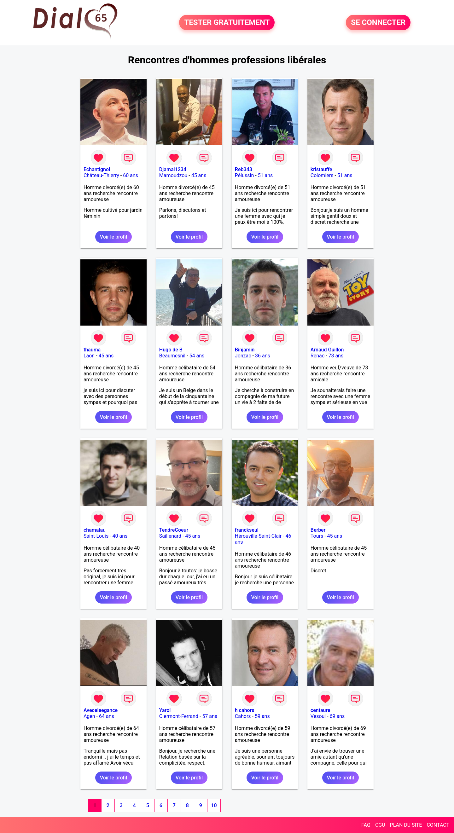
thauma (92, 350)
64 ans (106, 716)
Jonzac (243, 356)
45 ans (199, 175)
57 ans (209, 716)
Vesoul (318, 716)
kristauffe (321, 169)
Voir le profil (113, 237)
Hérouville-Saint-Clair (258, 536)
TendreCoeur (173, 530)
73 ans (335, 356)
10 (214, 805)
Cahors (243, 716)
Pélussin (244, 175)
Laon (89, 356)
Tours (317, 536)
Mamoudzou (173, 175)
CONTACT (438, 825)
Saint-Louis (96, 536)
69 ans (337, 716)
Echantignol (97, 169)
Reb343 (243, 169)
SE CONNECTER (378, 22)
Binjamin (245, 350)
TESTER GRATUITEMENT (227, 22)
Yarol (165, 710)
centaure (320, 710)
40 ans (120, 536)
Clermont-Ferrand (178, 716)
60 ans (130, 175)
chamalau (95, 530)
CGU (380, 825)
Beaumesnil (172, 356)
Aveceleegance (101, 710)
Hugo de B (171, 350)
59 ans (262, 716)
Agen (89, 716)
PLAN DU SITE (406, 825)
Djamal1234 (172, 169)
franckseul (247, 530)
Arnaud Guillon (327, 350)
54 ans (197, 356)
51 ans (265, 175)
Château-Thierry (101, 175)
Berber (318, 530)
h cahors (244, 710)
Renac (317, 356)
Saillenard (170, 536)
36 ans (262, 356)
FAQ (365, 825)
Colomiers (322, 175)
